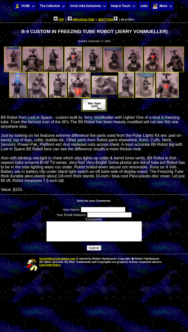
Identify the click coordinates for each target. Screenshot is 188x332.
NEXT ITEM (108, 19)
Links (144, 6)
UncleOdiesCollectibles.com (57, 262)
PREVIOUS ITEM (81, 19)
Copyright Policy (49, 268)
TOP (59, 19)
